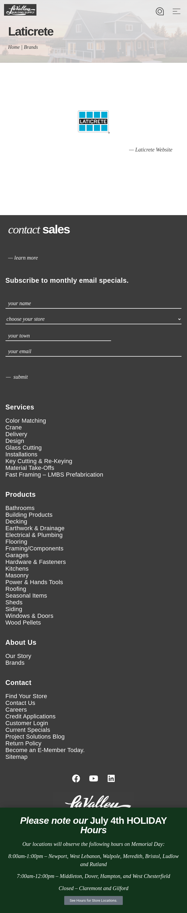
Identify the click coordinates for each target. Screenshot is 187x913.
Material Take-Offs (29, 468)
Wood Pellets (23, 622)
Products (20, 494)
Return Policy (23, 743)
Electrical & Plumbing (34, 535)
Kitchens (17, 568)
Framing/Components (34, 548)
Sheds (13, 602)
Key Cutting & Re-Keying (38, 461)
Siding (13, 609)
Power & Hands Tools (34, 582)
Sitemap (16, 757)
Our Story (18, 656)
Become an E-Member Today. (45, 750)
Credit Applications (30, 716)
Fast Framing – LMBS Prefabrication (54, 474)
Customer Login (26, 723)
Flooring (16, 542)
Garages (17, 555)
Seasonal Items (26, 595)
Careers (16, 709)
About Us (20, 642)
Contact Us (20, 703)
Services (19, 407)
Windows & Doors (29, 616)
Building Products (29, 515)
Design (14, 441)
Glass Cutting (23, 447)
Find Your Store (26, 696)
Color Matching (25, 420)
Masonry (17, 575)
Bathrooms (20, 508)
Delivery (16, 434)
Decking (16, 521)
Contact (18, 682)
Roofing (15, 589)
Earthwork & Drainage (34, 528)
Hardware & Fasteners (35, 562)
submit (20, 377)
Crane (13, 427)
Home (14, 47)
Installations (21, 454)
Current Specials (27, 730)
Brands (31, 47)
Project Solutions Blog (35, 736)
